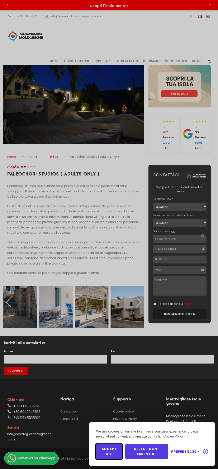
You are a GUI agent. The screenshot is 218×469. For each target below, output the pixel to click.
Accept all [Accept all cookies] (109, 451)
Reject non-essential (146, 451)
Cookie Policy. (174, 436)
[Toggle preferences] (185, 451)
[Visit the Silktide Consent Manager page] (205, 451)
